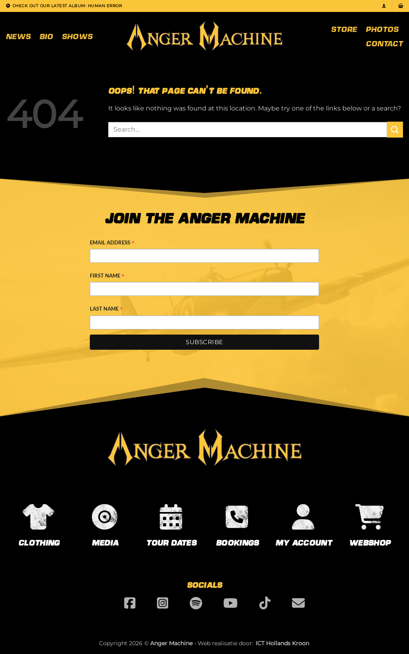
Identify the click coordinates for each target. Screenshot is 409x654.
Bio (46, 36)
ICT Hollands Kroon (282, 643)
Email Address (112, 243)
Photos (382, 28)
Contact (384, 43)
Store (344, 28)
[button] (384, 5)
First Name (107, 276)
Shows (77, 36)
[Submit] (395, 129)
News (18, 36)
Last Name (106, 309)
